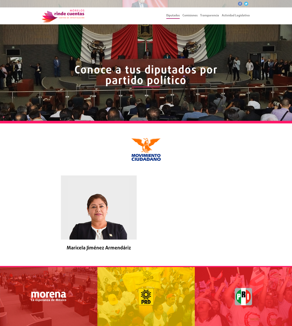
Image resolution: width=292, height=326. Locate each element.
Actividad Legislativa (236, 15)
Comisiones (190, 15)
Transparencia (209, 15)
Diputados (173, 15)
